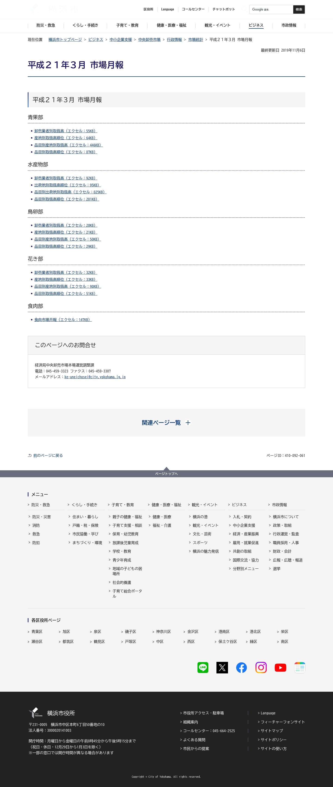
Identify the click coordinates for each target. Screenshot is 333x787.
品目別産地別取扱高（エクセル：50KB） (67, 239)
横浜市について (286, 517)
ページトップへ (166, 473)
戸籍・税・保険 (85, 525)
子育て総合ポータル (127, 593)
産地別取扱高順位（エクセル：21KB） (65, 232)
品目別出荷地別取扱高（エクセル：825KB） (70, 192)
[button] (166, 422)
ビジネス (95, 39)
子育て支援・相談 (127, 525)
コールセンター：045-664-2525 (209, 731)
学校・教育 (122, 551)
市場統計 (195, 39)
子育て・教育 (123, 505)
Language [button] (167, 9)
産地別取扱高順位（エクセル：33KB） (65, 279)
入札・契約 (242, 517)
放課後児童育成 (126, 543)
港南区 (224, 631)
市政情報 (279, 505)
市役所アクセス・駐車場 (203, 713)
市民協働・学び (85, 534)
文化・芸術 (202, 534)
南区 (284, 641)
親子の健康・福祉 (127, 517)
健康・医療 (162, 517)
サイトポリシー (274, 740)
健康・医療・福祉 (166, 505)
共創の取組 (242, 551)
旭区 (66, 631)
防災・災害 (41, 517)
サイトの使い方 (274, 748)
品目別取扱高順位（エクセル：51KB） (65, 293)
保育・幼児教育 (126, 534)
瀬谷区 (37, 641)
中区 (160, 641)
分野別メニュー (246, 568)
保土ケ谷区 (228, 641)
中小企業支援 (121, 39)
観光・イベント (205, 505)
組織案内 (190, 722)
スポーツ (200, 543)
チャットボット (224, 9)
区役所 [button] (148, 9)
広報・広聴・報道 (287, 560)
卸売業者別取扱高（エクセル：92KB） (65, 178)
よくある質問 (194, 740)
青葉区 (37, 631)
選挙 (276, 568)
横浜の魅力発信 (206, 551)
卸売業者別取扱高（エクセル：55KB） (65, 131)
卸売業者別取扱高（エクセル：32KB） (65, 272)
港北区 (255, 631)
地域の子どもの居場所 (127, 571)
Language (268, 713)
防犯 (36, 543)
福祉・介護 (162, 525)
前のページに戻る (48, 455)
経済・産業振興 (246, 534)
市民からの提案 (196, 748)
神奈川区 (163, 631)
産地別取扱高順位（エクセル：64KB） (65, 138)
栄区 (284, 631)
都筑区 (68, 641)
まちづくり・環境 (87, 543)
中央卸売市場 (149, 39)
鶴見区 (99, 641)
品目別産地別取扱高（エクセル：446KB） (68, 145)
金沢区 (192, 631)
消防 (36, 525)
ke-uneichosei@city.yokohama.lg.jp (95, 377)
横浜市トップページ (65, 39)
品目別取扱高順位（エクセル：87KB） (65, 152)
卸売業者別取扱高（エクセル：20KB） (65, 225)
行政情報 (174, 39)
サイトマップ (272, 731)
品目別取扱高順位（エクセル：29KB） (65, 246)
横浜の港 (200, 517)
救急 (36, 534)
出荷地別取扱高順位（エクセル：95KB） (67, 185)
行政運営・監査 (286, 534)
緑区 (253, 641)
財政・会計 (282, 551)
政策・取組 (282, 525)
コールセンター (193, 9)
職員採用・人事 (286, 543)
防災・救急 (40, 505)
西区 (191, 641)
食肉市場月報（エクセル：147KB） (63, 320)
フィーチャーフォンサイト (283, 722)
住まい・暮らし (85, 517)
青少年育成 (122, 560)
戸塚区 (130, 641)
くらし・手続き (84, 505)
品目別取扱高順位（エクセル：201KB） (66, 199)
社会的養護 (122, 582)
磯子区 (130, 631)
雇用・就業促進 (246, 543)
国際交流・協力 (246, 560)
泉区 (97, 631)
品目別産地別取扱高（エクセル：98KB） (67, 286)
